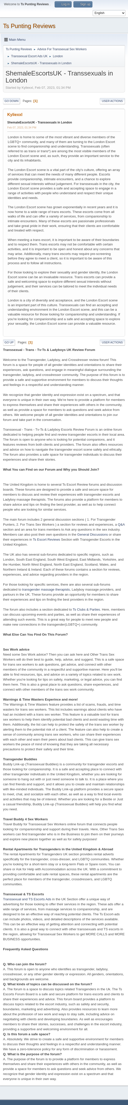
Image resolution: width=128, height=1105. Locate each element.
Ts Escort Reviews (46, 539)
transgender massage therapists (46, 589)
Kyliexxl (14, 114)
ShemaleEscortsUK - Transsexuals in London (39, 122)
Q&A (121, 524)
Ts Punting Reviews (29, 25)
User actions (112, 100)
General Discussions (92, 534)
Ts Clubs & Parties (86, 609)
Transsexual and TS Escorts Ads (27, 899)
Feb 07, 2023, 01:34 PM (21, 127)
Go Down (12, 100)
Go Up (9, 342)
